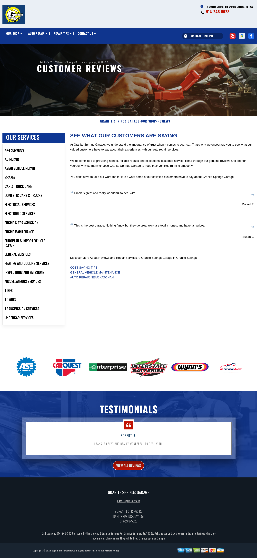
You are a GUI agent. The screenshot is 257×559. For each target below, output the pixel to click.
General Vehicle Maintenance (95, 276)
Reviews (164, 125)
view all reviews (128, 470)
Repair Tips (61, 33)
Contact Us (85, 33)
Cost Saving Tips (83, 271)
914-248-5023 (217, 11)
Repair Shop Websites (62, 555)
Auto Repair (36, 33)
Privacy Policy (112, 555)
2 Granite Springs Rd (66, 62)
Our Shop (12, 33)
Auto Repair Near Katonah (92, 281)
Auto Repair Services (128, 506)
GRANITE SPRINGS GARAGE (119, 125)
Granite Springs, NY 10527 (93, 62)
